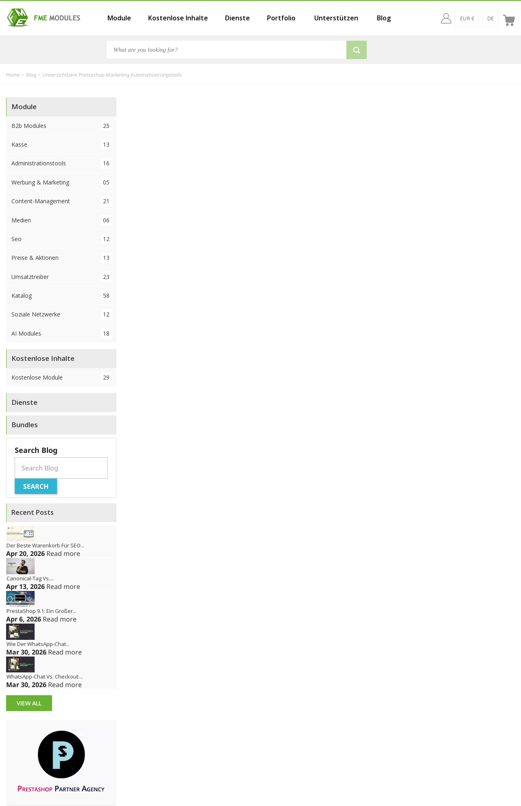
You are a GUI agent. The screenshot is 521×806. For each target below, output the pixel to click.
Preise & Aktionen (61, 258)
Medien (61, 220)
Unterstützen (336, 17)
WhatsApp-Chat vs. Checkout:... (45, 676)
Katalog (61, 295)
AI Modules (61, 333)
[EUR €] (467, 18)
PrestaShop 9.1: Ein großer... (42, 611)
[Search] (227, 50)
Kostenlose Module (61, 377)
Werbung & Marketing (61, 182)
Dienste (237, 17)
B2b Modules (61, 126)
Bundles (24, 424)
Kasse (61, 144)
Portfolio (281, 17)
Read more (63, 553)
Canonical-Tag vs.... (30, 578)
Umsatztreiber (61, 277)
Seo (61, 239)
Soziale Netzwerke (61, 314)
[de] (490, 18)
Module (119, 17)
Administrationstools (61, 163)
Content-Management (61, 201)
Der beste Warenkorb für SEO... (45, 545)
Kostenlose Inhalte (178, 17)
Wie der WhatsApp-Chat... (38, 644)
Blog (384, 17)
